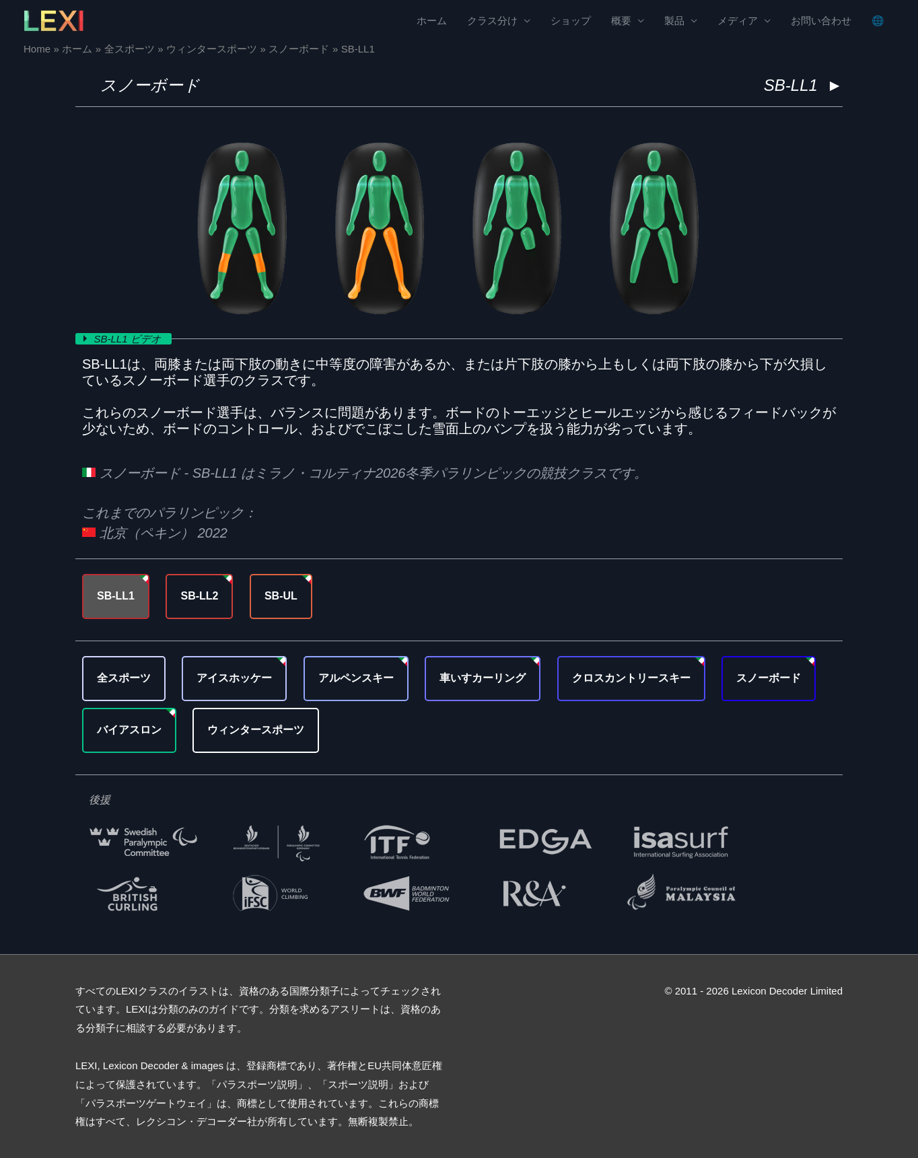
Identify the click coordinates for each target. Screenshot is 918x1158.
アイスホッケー (234, 678)
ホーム (432, 20)
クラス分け (492, 20)
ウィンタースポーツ (255, 729)
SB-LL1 (116, 596)
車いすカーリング (482, 678)
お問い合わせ (821, 20)
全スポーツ (124, 678)
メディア (737, 20)
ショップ (571, 20)
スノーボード (150, 85)
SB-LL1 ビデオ (129, 339)
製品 (674, 20)
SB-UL (280, 596)
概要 (621, 20)
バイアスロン (129, 729)
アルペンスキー (356, 678)
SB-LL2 (199, 596)
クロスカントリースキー (631, 678)
